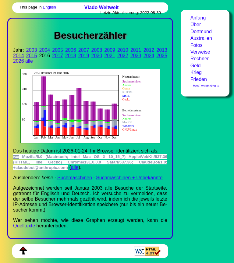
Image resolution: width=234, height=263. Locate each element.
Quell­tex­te (24, 225)
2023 (135, 55)
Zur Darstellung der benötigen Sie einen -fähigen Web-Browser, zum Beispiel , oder (87, 105)
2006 (70, 50)
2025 (161, 55)
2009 (109, 50)
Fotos (196, 45)
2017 (57, 55)
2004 (44, 50)
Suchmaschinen (74, 177)
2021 (109, 55)
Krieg (196, 72)
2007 (83, 50)
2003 (31, 50)
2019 (83, 55)
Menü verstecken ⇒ (206, 86)
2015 (31, 55)
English (49, 7)
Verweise (200, 51)
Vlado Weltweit (101, 7)
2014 (18, 55)
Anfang (198, 17)
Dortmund (201, 31)
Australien (201, 38)
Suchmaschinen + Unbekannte (129, 177)
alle (29, 61)
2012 (149, 50)
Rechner (199, 58)
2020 (96, 55)
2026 (18, 61)
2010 (122, 50)
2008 (96, 50)
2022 (122, 55)
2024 (149, 55)
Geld (195, 65)
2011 (135, 50)
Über (195, 24)
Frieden (198, 79)
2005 (57, 50)
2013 (161, 50)
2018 (70, 55)
